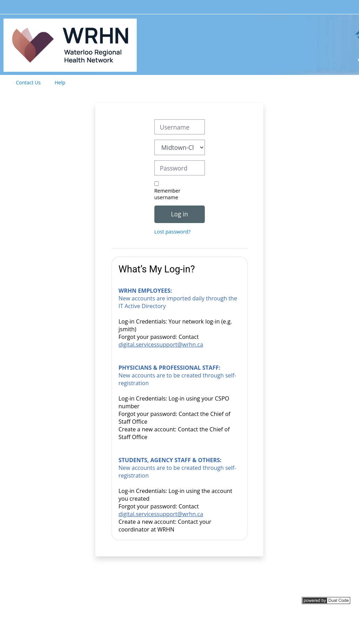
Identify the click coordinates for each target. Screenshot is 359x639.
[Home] (70, 44)
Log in (179, 214)
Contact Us (28, 82)
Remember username (167, 194)
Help (60, 82)
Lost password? (172, 231)
